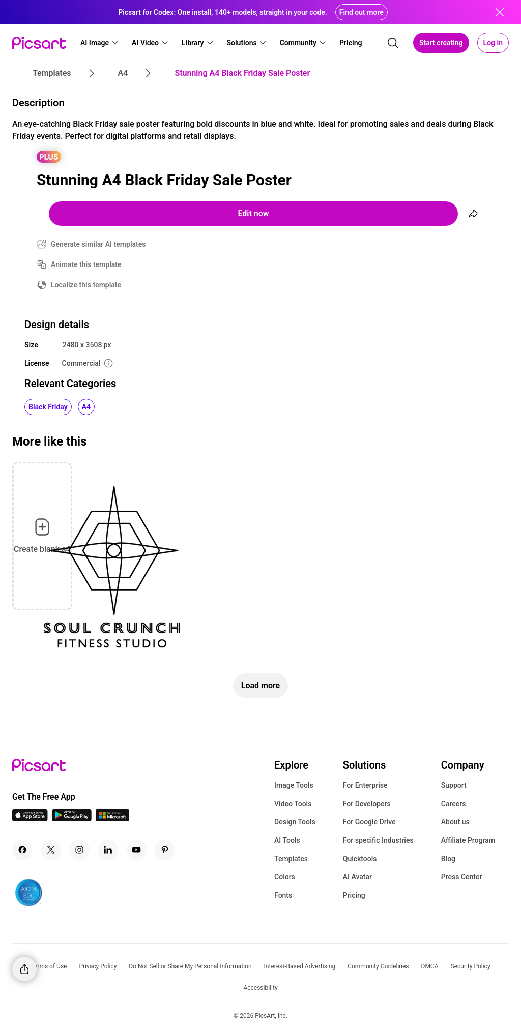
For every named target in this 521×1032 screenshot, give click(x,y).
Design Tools (294, 822)
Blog (448, 858)
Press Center (461, 877)
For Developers (367, 804)
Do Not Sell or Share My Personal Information (190, 966)
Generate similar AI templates (98, 244)
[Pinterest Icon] (165, 850)
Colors (284, 877)
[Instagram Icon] (79, 850)
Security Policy (470, 966)
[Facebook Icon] (22, 850)
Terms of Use (49, 966)
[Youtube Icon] (136, 850)
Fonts (283, 895)
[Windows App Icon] (112, 818)
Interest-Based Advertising (300, 966)
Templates (291, 858)
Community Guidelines (378, 966)
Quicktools (360, 858)
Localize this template (86, 285)
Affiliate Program (468, 840)
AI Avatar (357, 877)
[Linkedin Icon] (108, 850)
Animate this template (86, 264)
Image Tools (293, 785)
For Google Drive (369, 822)
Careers (453, 804)
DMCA (430, 966)
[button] (99, 43)
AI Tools (287, 840)
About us (455, 822)
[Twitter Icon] (51, 850)
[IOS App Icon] (30, 818)
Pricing (354, 895)
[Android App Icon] (72, 818)
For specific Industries (378, 840)
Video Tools (292, 804)
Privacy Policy (98, 966)
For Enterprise (365, 785)
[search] (393, 43)
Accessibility (260, 987)
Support (454, 785)
